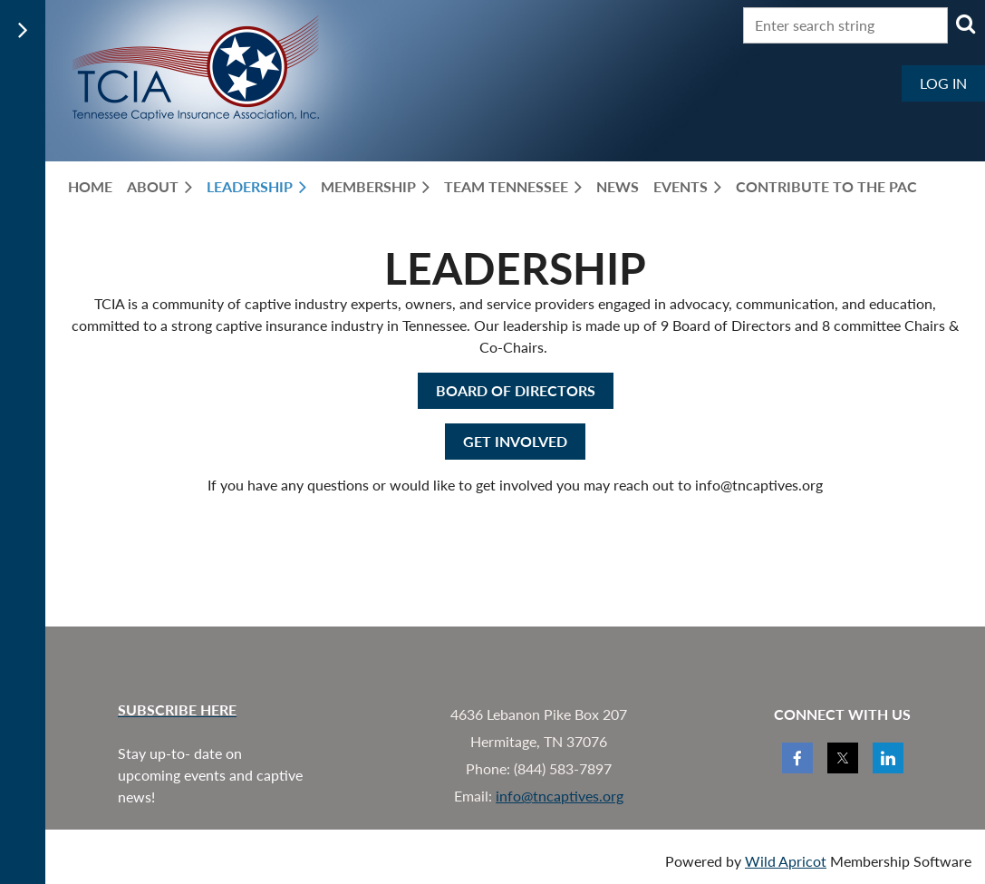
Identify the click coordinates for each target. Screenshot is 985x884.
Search (965, 23)
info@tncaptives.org (559, 795)
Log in (943, 83)
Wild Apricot (785, 860)
